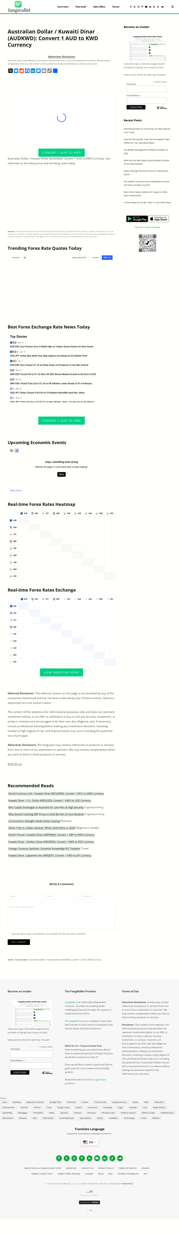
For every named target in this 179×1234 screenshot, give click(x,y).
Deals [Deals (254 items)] (135, 1102)
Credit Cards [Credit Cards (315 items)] (100, 1102)
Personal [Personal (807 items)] (91, 1112)
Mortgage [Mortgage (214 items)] (22, 1112)
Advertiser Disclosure (61, 56)
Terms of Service (131, 1169)
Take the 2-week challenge (147, 227)
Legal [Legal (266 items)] (120, 1107)
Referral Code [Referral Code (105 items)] (148, 1112)
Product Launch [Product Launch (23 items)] (128, 1112)
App (150, 1175)
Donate (150, 1169)
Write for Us (15, 764)
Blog (102, 1175)
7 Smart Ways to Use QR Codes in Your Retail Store (147, 202)
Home (10, 959)
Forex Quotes (21, 959)
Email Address (134, 95)
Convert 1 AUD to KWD (61, 152)
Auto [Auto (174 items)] (5, 1102)
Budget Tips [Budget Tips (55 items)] (55, 1102)
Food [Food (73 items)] (49, 1107)
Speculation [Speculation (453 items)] (85, 1118)
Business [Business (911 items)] (71, 1102)
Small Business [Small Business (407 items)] (67, 1118)
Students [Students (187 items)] (113, 1118)
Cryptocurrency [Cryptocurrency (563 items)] (119, 1102)
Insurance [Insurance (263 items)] (92, 1107)
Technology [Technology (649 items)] (129, 1118)
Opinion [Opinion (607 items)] (64, 1112)
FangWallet (70, 1002)
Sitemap (90, 1175)
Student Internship (131, 1175)
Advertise (70, 1169)
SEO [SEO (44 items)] (35, 1118)
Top (89, 1212)
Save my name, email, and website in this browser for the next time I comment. (48, 933)
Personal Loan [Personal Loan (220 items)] (108, 1112)
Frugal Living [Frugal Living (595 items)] (63, 1107)
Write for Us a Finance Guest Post (39, 1169)
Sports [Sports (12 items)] (100, 1118)
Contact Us (88, 1169)
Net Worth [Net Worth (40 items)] (38, 1112)
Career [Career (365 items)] (85, 1102)
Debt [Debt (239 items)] (146, 1102)
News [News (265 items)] (51, 1112)
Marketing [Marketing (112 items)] (7, 1112)
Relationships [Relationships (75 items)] (167, 1112)
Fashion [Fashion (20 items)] (24, 1107)
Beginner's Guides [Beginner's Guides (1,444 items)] (35, 1102)
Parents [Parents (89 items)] (77, 1112)
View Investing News (61, 672)
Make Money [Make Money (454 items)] (159, 1107)
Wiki (112, 1175)
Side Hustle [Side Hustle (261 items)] (48, 1118)
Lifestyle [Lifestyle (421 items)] (133, 1107)
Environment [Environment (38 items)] (9, 1107)
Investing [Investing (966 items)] (107, 1107)
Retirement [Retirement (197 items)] (8, 1118)
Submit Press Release (68, 1175)
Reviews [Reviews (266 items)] (23, 1118)
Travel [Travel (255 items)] (143, 1118)
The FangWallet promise (77, 1021)
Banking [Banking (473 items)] (17, 1102)
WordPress (127, 1185)
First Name (131, 84)
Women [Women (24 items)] (156, 1118)
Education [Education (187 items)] (159, 1102)
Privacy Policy (108, 1169)
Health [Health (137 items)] (79, 1107)
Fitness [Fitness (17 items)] (37, 1107)
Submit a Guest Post (39, 1175)
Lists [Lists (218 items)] (145, 1107)
